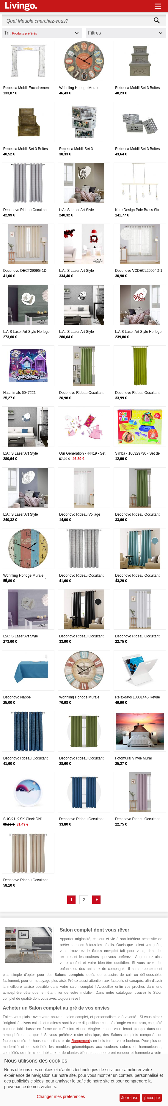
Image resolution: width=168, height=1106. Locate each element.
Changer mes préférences (61, 1096)
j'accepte (152, 1097)
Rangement (80, 1041)
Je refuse (130, 1097)
